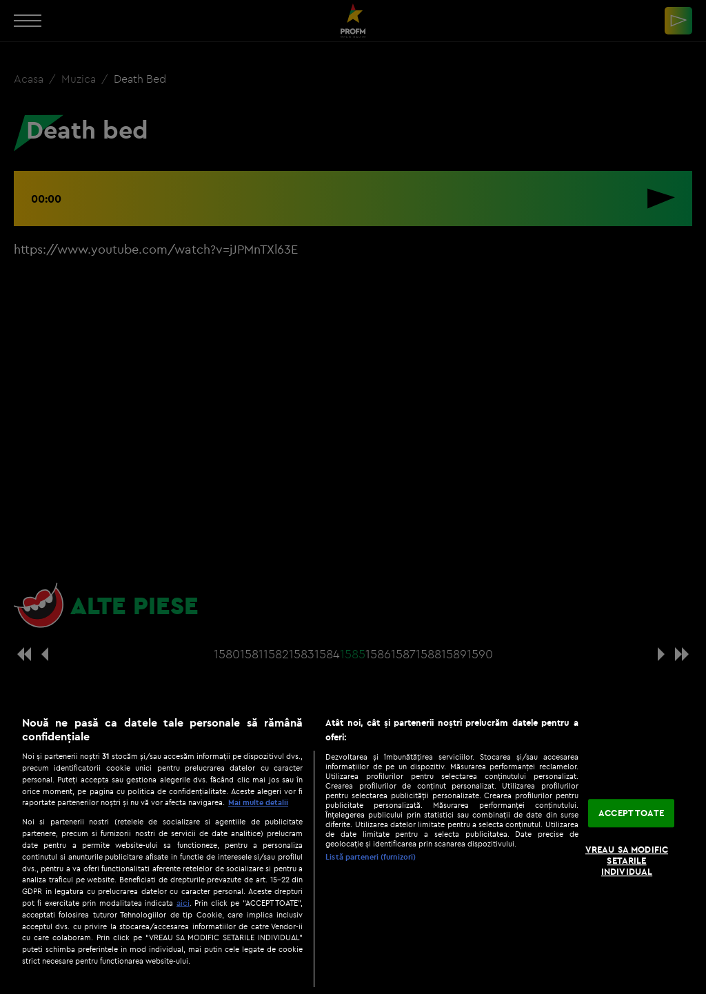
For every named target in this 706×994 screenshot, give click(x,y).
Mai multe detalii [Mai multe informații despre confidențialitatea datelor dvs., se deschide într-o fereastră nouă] (258, 802)
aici (183, 902)
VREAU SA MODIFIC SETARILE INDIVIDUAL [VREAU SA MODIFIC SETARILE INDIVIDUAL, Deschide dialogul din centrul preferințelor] (626, 860)
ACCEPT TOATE (631, 812)
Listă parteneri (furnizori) (370, 857)
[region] (353, 848)
